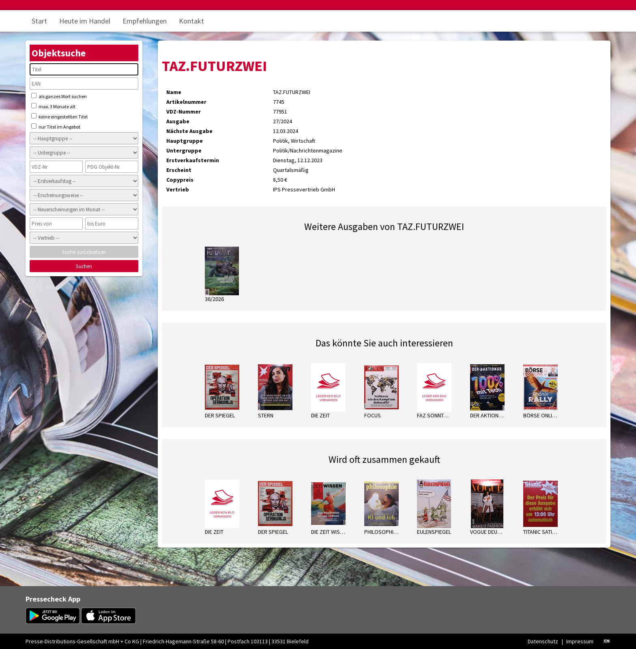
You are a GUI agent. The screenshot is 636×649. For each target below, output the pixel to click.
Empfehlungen (144, 21)
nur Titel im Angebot (55, 126)
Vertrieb (177, 189)
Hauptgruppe (184, 140)
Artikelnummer (186, 101)
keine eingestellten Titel (59, 116)
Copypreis (179, 179)
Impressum (579, 641)
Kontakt (191, 21)
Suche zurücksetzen (84, 252)
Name (173, 92)
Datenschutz (543, 641)
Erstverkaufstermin (192, 160)
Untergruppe (184, 150)
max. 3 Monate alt (53, 106)
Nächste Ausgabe (189, 131)
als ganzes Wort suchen (59, 96)
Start (39, 21)
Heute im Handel (84, 21)
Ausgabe (177, 121)
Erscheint (178, 170)
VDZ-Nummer (183, 111)
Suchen (84, 266)
